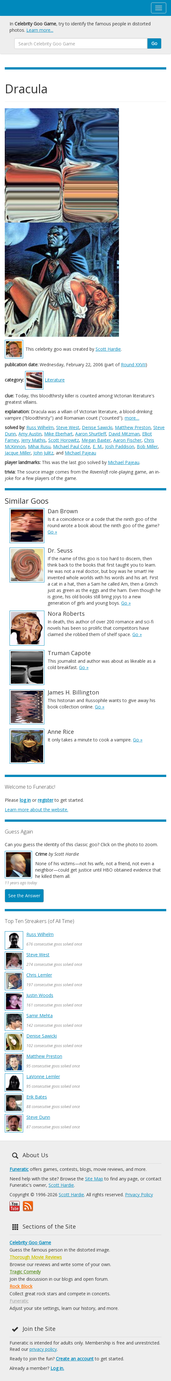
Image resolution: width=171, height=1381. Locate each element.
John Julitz (43, 453)
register (45, 800)
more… (132, 418)
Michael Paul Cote (71, 446)
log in (25, 800)
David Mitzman (124, 434)
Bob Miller (147, 446)
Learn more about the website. (36, 810)
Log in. (57, 1368)
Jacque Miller (18, 453)
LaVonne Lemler (43, 1076)
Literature (55, 380)
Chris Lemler (39, 975)
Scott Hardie (108, 349)
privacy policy (43, 1349)
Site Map (94, 1179)
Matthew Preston (133, 427)
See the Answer (24, 896)
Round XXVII (133, 365)
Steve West (67, 427)
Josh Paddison (119, 446)
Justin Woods (39, 995)
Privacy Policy (139, 1195)
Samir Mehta (39, 1016)
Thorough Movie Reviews (36, 1257)
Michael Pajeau (80, 453)
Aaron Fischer (127, 440)
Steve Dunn (38, 1117)
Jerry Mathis (33, 440)
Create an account (75, 1359)
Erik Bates (36, 1097)
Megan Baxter (96, 440)
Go (154, 43)
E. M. (97, 446)
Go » (52, 532)
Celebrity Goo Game (30, 1242)
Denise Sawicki (97, 427)
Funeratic (19, 1169)
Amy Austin (30, 434)
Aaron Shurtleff (90, 434)
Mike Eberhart (58, 434)
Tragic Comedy (25, 1272)
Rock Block (21, 1286)
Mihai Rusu (39, 446)
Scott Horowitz (63, 440)
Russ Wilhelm (40, 427)
